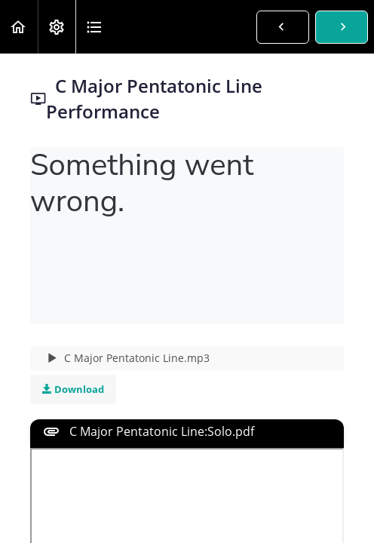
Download (73, 389)
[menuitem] (56, 27)
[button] (19, 27)
